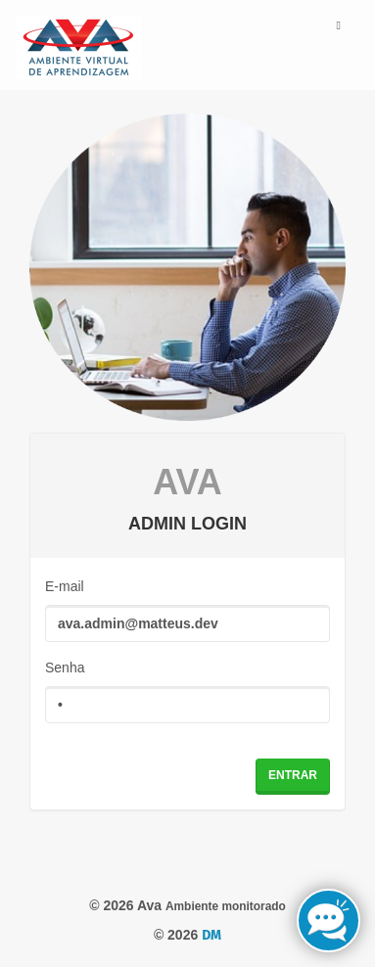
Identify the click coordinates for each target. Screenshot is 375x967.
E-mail (64, 586)
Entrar (292, 775)
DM (211, 935)
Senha (64, 667)
